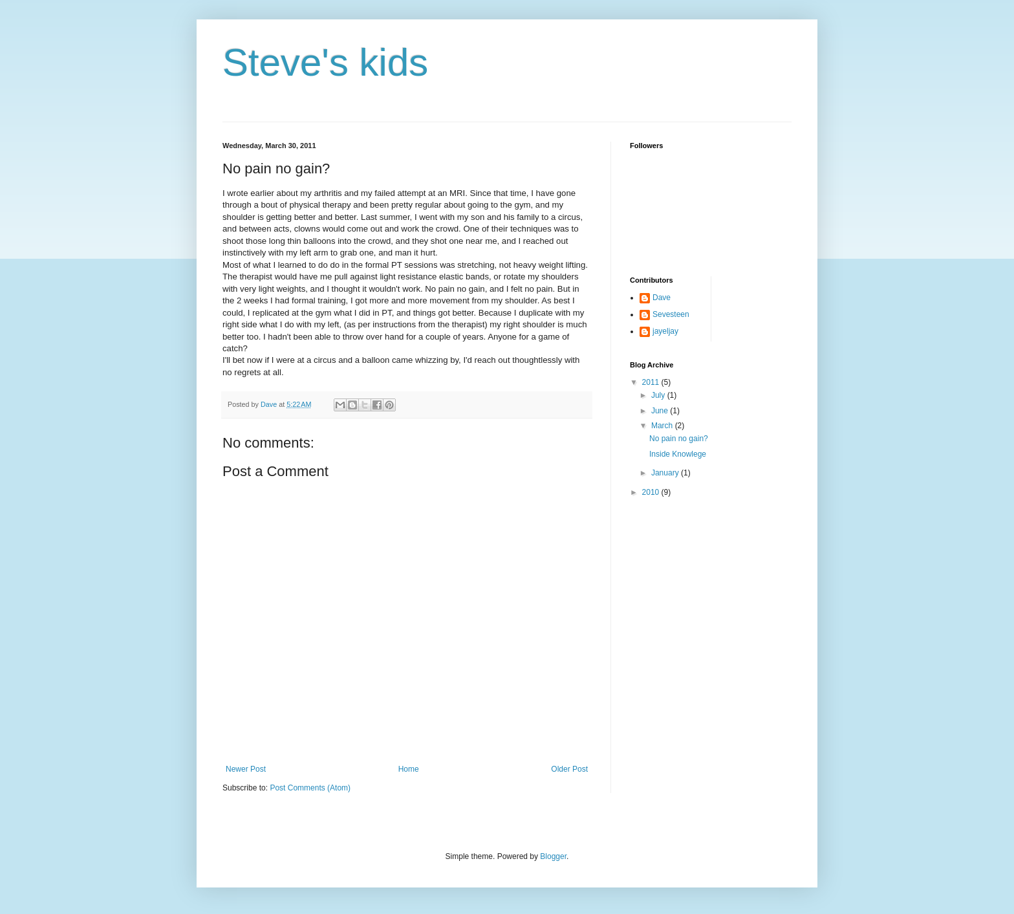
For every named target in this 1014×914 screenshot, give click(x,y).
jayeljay (665, 331)
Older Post (569, 769)
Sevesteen (671, 314)
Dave (662, 297)
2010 (652, 492)
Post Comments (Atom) (310, 787)
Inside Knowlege (677, 454)
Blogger (553, 856)
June (660, 410)
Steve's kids (325, 62)
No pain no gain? (678, 438)
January (666, 472)
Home (408, 769)
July (659, 395)
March (663, 425)
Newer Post (246, 769)
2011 (652, 382)
